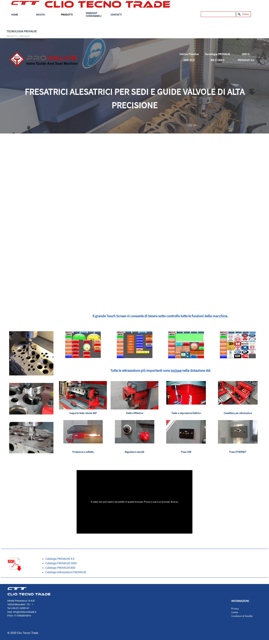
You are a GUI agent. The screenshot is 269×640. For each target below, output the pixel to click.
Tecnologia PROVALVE (217, 54)
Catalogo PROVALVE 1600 (61, 563)
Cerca (245, 14)
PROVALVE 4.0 (246, 60)
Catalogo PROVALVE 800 (60, 567)
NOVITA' (40, 14)
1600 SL (246, 54)
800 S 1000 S (217, 60)
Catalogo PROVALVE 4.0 (59, 558)
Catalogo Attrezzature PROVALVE (65, 572)
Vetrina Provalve (189, 54)
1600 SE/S (189, 60)
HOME (14, 14)
